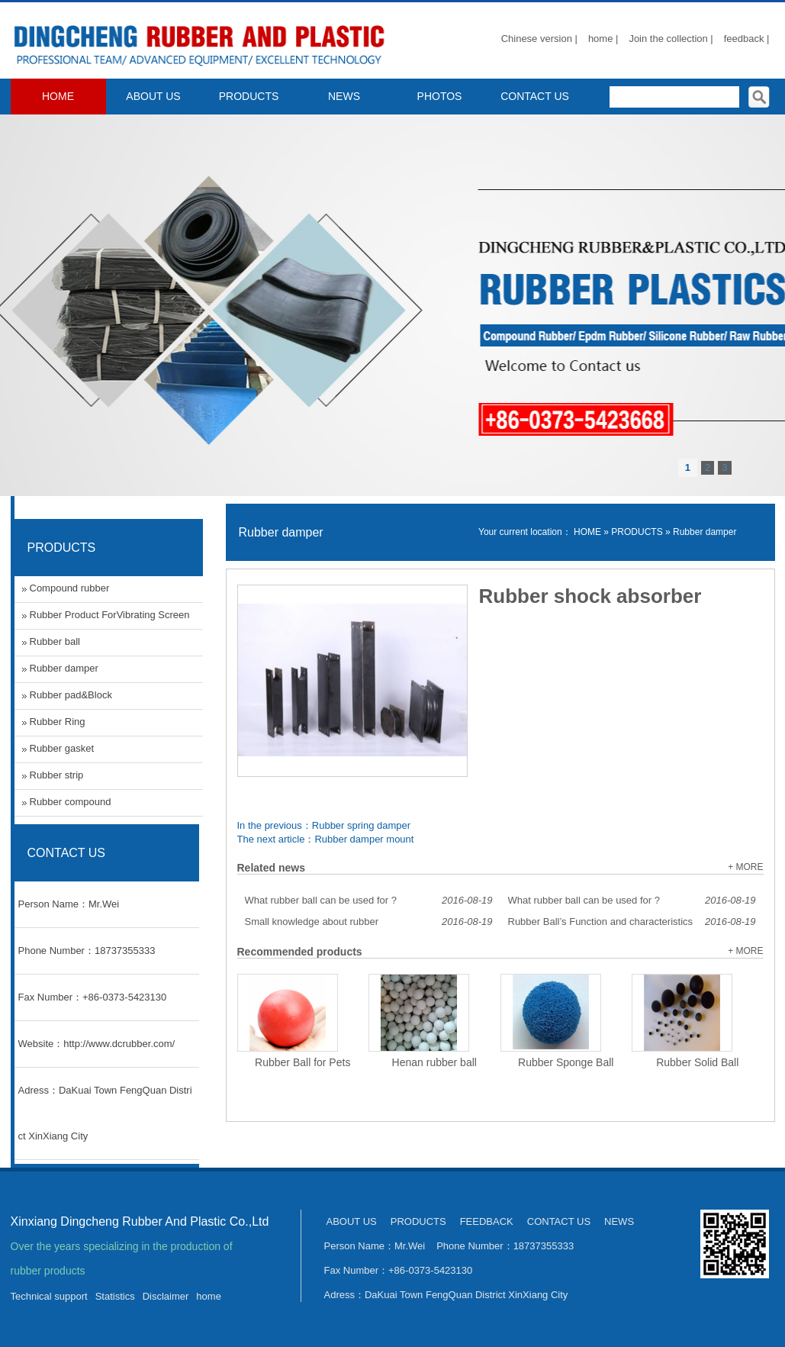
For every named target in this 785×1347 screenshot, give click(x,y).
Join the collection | (671, 38)
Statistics (115, 1296)
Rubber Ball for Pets (302, 1062)
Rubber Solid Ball (697, 1062)
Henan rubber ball (434, 1062)
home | (603, 38)
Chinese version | (539, 38)
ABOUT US (153, 96)
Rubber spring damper (361, 825)
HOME (58, 96)
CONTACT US (534, 96)
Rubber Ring (57, 721)
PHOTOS (439, 96)
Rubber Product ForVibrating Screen (110, 614)
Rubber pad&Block (71, 695)
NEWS (344, 96)
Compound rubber (70, 588)
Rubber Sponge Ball (565, 1062)
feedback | (747, 38)
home (208, 1296)
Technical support (49, 1296)
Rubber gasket (62, 748)
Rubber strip (57, 775)
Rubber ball (55, 641)
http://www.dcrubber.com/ (119, 1043)
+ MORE (745, 867)
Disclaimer (166, 1296)
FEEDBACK (486, 1221)
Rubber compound (70, 801)
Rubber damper (704, 532)
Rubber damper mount (363, 839)
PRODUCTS (249, 96)
